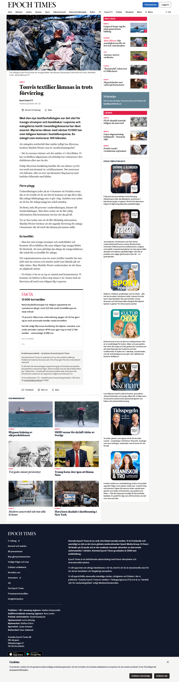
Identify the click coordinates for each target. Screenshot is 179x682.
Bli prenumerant (15, 551)
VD (9, 583)
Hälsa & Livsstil (59, 12)
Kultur (92, 12)
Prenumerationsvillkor (18, 593)
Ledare (29, 12)
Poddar (119, 12)
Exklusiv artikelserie (17, 567)
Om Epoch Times (16, 588)
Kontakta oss (14, 572)
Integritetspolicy (15, 599)
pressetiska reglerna (33, 380)
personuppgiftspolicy (18, 670)
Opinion (38, 12)
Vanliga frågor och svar (18, 562)
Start (10, 12)
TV (100, 12)
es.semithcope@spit (112, 104)
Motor (139, 12)
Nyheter (19, 12)
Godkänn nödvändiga (141, 676)
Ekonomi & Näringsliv (78, 12)
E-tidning (14, 541)
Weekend (129, 12)
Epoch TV (108, 12)
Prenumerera (150, 5)
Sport (47, 12)
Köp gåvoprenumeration (19, 556)
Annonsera (14, 577)
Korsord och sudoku (17, 546)
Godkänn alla (161, 676)
